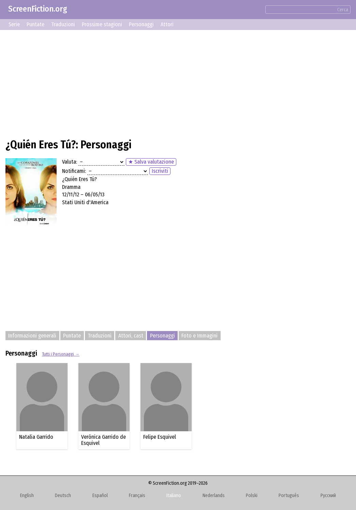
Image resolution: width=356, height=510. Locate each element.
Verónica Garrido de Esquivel (103, 440)
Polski (251, 495)
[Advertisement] (178, 83)
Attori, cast (130, 335)
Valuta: (69, 162)
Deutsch (63, 495)
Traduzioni (63, 24)
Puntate (35, 24)
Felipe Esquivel (159, 437)
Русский (328, 495)
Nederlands (214, 495)
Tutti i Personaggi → (60, 354)
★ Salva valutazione (151, 162)
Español (100, 495)
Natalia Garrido (36, 437)
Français (137, 495)
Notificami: (74, 171)
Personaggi (141, 24)
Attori (167, 24)
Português (289, 495)
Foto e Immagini (199, 335)
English (27, 495)
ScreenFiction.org (37, 9)
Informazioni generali (32, 335)
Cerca (342, 10)
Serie (14, 24)
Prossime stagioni (102, 24)
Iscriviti (160, 171)
